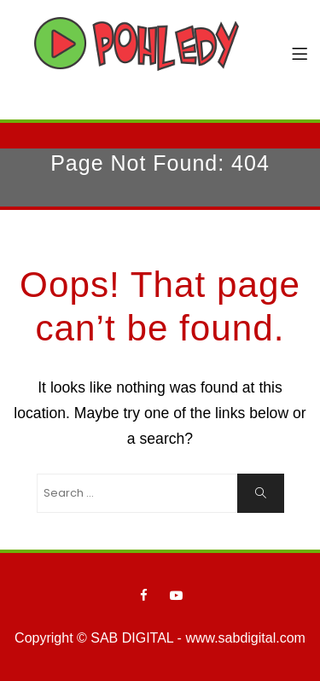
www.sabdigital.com (245, 638)
